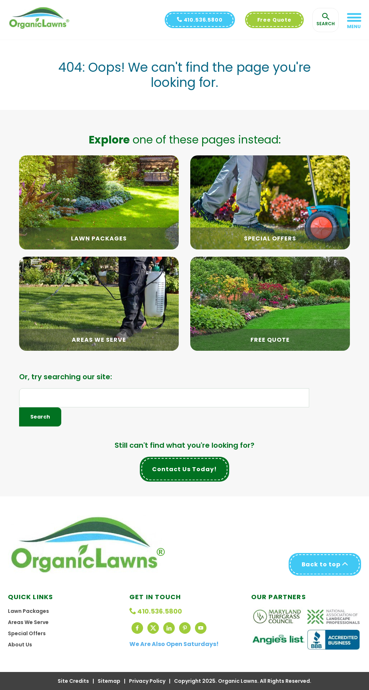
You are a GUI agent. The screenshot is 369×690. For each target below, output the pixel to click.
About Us (20, 644)
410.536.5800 (200, 19)
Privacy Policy (147, 681)
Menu (354, 26)
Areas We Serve (28, 622)
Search (40, 416)
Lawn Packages (28, 611)
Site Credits (73, 681)
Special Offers (27, 633)
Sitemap (109, 681)
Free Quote (274, 19)
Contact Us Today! (184, 469)
